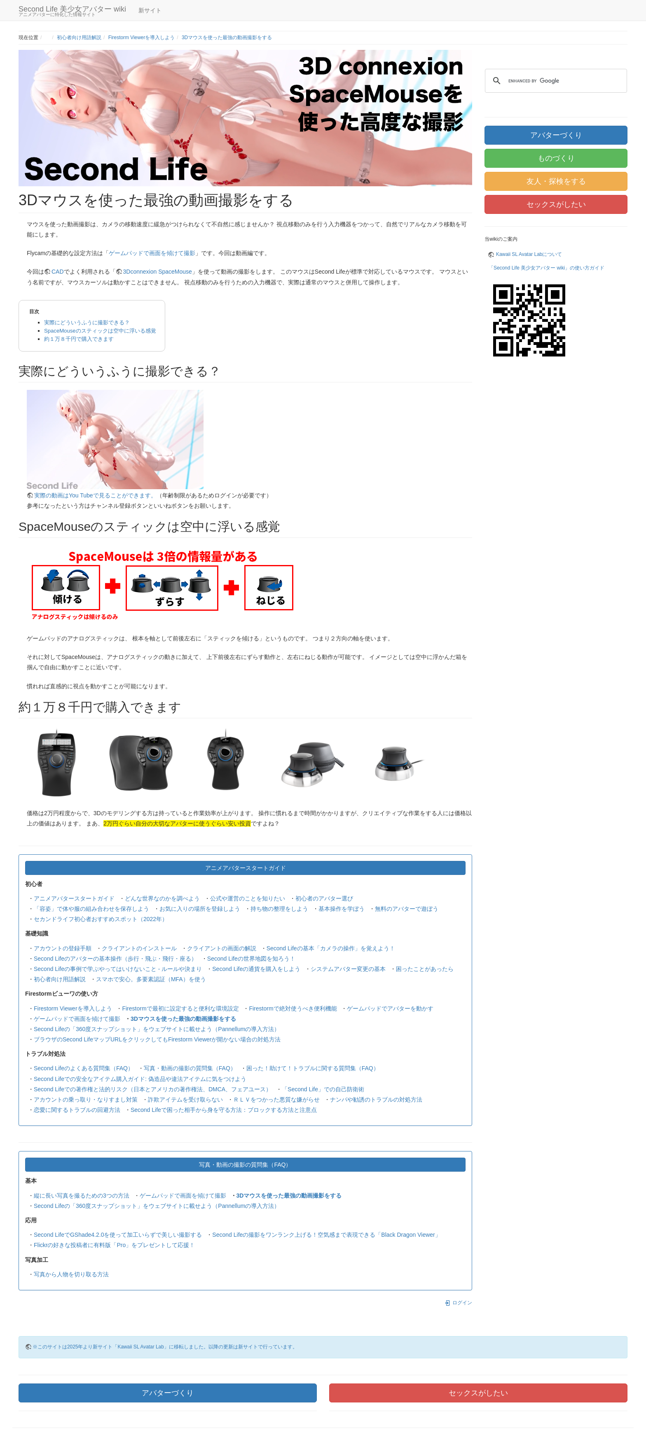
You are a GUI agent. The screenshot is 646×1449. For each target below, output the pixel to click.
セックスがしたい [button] (556, 204)
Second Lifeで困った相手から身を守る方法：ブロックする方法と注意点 (224, 1110)
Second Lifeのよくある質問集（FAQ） (83, 1068)
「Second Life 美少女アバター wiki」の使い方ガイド (546, 268)
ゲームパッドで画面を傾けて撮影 (152, 253)
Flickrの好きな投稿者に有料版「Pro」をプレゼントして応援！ (114, 1245)
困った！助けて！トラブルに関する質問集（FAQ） (312, 1068)
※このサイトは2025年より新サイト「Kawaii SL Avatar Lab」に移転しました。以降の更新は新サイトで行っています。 (165, 1347)
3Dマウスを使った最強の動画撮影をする (227, 37)
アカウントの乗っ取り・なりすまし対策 (86, 1099)
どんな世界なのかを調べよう (162, 898)
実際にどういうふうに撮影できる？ (87, 322)
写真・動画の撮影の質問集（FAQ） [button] (245, 1164)
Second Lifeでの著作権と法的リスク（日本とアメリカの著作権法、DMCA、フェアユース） (153, 1089)
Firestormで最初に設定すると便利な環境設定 (180, 1008)
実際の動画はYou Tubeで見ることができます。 (95, 495)
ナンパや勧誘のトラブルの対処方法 (376, 1099)
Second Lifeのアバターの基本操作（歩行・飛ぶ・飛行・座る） (115, 958)
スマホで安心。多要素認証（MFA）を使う (151, 979)
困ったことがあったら (425, 969)
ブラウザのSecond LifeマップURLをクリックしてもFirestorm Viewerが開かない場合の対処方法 (157, 1039)
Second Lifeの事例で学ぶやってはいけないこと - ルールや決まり (118, 969)
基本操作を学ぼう (341, 908)
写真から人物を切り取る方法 (71, 1274)
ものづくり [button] (556, 158)
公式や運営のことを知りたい (247, 898)
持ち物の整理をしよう (279, 908)
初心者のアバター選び (324, 898)
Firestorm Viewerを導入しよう (141, 37)
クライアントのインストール (139, 948)
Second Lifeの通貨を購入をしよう (256, 969)
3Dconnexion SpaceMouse (157, 271)
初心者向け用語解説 (79, 37)
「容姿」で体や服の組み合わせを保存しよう (91, 908)
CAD (57, 271)
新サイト (150, 10)
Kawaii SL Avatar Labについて (529, 254)
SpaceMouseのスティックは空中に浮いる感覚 (100, 331)
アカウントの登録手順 (62, 948)
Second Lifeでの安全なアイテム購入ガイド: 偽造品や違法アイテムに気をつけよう (140, 1079)
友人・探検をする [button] (556, 181)
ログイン (458, 1303)
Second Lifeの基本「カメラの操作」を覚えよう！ (331, 948)
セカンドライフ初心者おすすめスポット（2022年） (101, 919)
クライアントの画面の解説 (221, 948)
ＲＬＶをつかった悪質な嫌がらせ (276, 1099)
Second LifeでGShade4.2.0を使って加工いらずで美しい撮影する (118, 1234)
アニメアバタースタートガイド (74, 898)
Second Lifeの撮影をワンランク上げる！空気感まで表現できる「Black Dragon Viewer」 (326, 1234)
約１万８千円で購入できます (79, 339)
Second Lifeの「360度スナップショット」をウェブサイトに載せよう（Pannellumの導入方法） (157, 1029)
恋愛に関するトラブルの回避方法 (77, 1110)
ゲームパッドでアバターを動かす (390, 1008)
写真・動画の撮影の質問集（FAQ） (190, 1068)
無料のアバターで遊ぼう (406, 908)
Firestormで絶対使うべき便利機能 (293, 1008)
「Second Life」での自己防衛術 (323, 1089)
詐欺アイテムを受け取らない (185, 1099)
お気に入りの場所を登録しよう (199, 908)
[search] (554, 81)
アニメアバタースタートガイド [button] (245, 868)
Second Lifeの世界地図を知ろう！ (251, 958)
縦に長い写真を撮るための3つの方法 (81, 1195)
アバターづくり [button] (556, 135)
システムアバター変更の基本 (348, 969)
